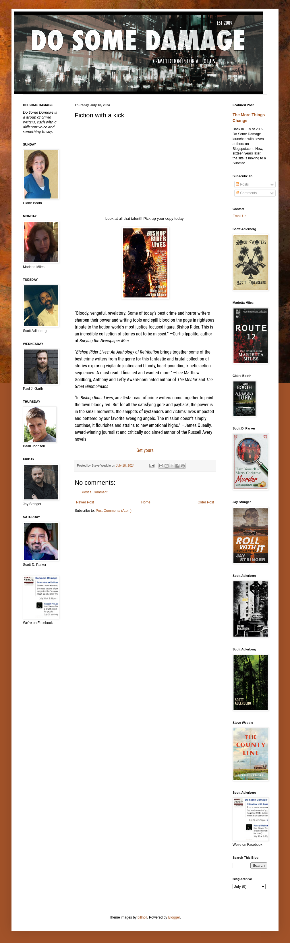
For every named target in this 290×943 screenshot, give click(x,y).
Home (145, 502)
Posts (242, 184)
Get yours (145, 450)
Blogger (174, 917)
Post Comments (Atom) (114, 511)
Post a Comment (94, 492)
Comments (246, 193)
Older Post (206, 502)
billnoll (142, 917)
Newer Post (85, 502)
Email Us (239, 216)
